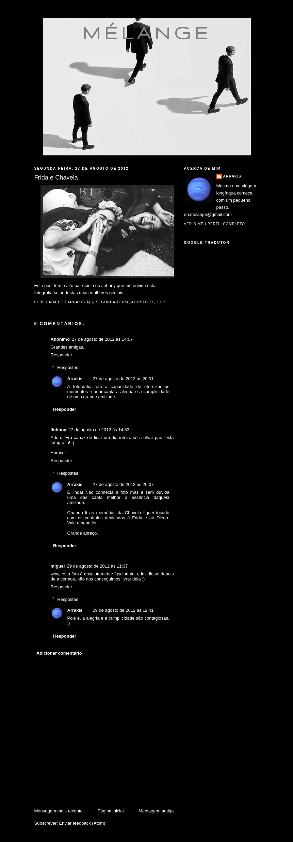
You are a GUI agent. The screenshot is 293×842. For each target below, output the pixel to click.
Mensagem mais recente (58, 810)
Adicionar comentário (59, 653)
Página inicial (111, 810)
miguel (58, 566)
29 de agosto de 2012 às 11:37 (97, 566)
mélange (146, 33)
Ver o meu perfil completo (214, 224)
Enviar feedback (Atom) (82, 823)
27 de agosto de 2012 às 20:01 (123, 378)
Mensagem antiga (156, 810)
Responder (61, 354)
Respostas (67, 367)
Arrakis (75, 378)
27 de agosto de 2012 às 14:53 (98, 429)
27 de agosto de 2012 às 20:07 (123, 484)
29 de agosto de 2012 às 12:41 (123, 610)
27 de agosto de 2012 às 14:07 (102, 339)
